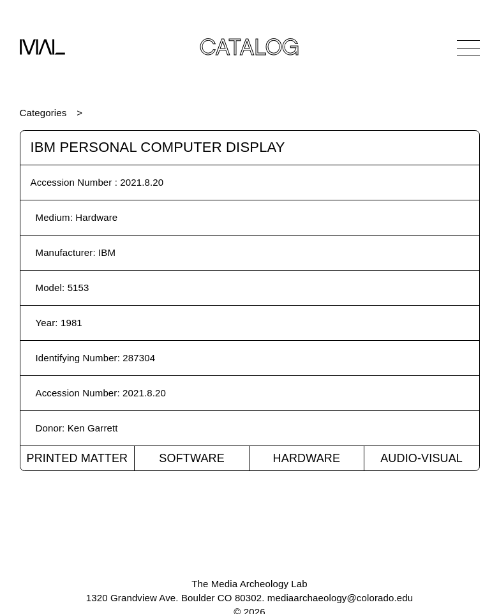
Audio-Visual (421, 458)
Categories (43, 112)
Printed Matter (77, 458)
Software (192, 458)
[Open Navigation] (468, 48)
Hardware (307, 458)
